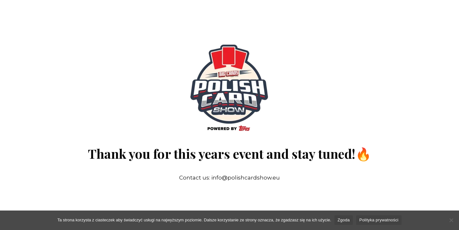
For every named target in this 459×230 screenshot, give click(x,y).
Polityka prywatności (378, 220)
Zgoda (344, 220)
